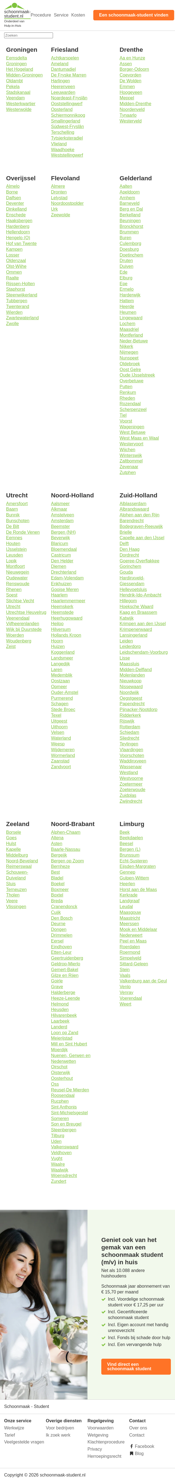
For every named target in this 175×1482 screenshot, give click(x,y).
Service (61, 15)
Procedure (41, 15)
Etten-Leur (61, 952)
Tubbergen (16, 300)
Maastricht (130, 918)
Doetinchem (131, 255)
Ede (123, 272)
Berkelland (130, 215)
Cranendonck (64, 906)
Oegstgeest (131, 698)
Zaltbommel (131, 461)
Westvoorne (131, 778)
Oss (55, 1084)
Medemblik (61, 675)
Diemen (58, 566)
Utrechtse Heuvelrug (26, 612)
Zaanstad (60, 761)
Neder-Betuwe (134, 341)
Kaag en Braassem (138, 612)
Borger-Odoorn (134, 69)
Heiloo (57, 623)
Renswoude (18, 583)
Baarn (12, 509)
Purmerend (62, 698)
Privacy (95, 1449)
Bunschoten (18, 520)
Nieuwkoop (130, 681)
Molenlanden (132, 675)
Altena (57, 837)
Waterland (61, 738)
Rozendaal (130, 403)
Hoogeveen (131, 92)
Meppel (127, 98)
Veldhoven (61, 1152)
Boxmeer (60, 889)
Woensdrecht (64, 1175)
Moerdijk (59, 1049)
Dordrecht (129, 555)
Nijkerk (126, 346)
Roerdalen (130, 946)
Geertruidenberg (67, 958)
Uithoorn (59, 726)
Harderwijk (130, 295)
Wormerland (63, 755)
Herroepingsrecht (104, 1456)
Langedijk (60, 663)
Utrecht (13, 606)
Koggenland (63, 652)
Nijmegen (129, 352)
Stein (124, 969)
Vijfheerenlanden (22, 623)
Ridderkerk (130, 715)
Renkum (128, 392)
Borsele (13, 832)
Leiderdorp (130, 646)
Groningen (16, 63)
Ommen (14, 272)
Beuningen (130, 220)
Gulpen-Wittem (134, 878)
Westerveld (131, 121)
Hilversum (61, 629)
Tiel (123, 415)
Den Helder (62, 561)
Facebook (144, 1446)
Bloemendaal (64, 549)
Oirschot (59, 1066)
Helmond (60, 1004)
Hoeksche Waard (136, 606)
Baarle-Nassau (65, 849)
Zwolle (12, 323)
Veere (12, 900)
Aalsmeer (60, 503)
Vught (56, 1158)
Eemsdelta (16, 58)
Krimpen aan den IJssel (143, 623)
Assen (126, 63)
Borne (12, 192)
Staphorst (15, 289)
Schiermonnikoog (68, 115)
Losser (12, 255)
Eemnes (14, 537)
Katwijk (127, 618)
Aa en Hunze (132, 58)
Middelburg (17, 855)
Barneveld (129, 203)
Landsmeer (62, 658)
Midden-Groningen (24, 75)
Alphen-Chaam (66, 832)
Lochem (127, 323)
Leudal (126, 906)
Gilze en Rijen (65, 975)
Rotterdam (130, 726)
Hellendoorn (18, 232)
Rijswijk (127, 721)
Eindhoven (61, 946)
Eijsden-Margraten (138, 866)
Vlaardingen (131, 749)
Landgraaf (129, 900)
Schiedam (129, 732)
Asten (56, 843)
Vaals (125, 975)
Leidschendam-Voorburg (144, 652)
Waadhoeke (63, 149)
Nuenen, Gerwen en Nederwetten (71, 1058)
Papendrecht (132, 703)
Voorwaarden (100, 1428)
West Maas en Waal (139, 438)
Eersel (57, 941)
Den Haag (129, 549)
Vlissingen (16, 906)
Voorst (126, 421)
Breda (57, 900)
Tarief (9, 1435)
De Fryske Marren (68, 75)
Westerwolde (18, 109)
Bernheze (60, 866)
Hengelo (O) (18, 237)
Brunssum (129, 855)
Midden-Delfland (136, 669)
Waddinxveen (133, 761)
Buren (125, 237)
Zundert (58, 1181)
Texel (56, 715)
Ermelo (127, 289)
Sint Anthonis (64, 1107)
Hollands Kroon (66, 635)
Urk (54, 209)
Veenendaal (18, 618)
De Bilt (12, 526)
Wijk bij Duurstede (24, 629)
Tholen (13, 895)
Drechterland (63, 572)
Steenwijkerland (21, 295)
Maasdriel (129, 329)
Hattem (127, 300)
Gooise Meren (65, 589)
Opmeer (59, 686)
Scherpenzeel (133, 409)
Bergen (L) (130, 849)
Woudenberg (18, 641)
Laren (56, 669)
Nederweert (131, 935)
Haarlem (59, 595)
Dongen (59, 929)
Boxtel (57, 895)
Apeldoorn (130, 192)
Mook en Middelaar (138, 929)
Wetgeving (98, 1435)
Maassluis (129, 663)
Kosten (78, 15)
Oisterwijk (60, 1072)
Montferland (131, 335)
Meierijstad (61, 1038)
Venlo (125, 986)
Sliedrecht (129, 738)
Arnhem (127, 197)
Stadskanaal (18, 92)
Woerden (15, 635)
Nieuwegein (17, 572)
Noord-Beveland (22, 861)
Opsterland (62, 109)
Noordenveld (132, 109)
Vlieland (59, 143)
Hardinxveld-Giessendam (132, 581)
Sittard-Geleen (134, 963)
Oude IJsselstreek (137, 375)
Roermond (130, 952)
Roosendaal (63, 1095)
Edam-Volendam (67, 578)
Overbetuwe (131, 380)
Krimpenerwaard (136, 629)
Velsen (57, 732)
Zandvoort (61, 766)
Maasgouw (130, 912)
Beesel (126, 843)
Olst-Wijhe (16, 266)
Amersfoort (17, 503)
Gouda (126, 572)
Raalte (12, 278)
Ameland (59, 63)
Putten (126, 386)
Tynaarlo (128, 115)
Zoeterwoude (132, 789)
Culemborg (130, 243)
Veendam (15, 98)
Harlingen (60, 80)
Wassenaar (131, 766)
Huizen (58, 646)
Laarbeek (60, 1021)
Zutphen (128, 472)
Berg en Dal (131, 209)
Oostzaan (60, 681)
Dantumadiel (63, 69)
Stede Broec (63, 709)
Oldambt (14, 80)
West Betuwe (132, 432)
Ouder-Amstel (64, 692)
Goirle (57, 981)
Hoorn (57, 641)
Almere (58, 186)
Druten (126, 260)
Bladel (57, 878)
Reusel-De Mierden (70, 1090)
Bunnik (13, 515)
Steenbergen (63, 1129)
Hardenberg (18, 226)
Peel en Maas (133, 941)
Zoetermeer (131, 784)
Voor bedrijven (60, 1428)
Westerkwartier (20, 103)
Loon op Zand (64, 1032)
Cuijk (56, 912)
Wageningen (132, 426)
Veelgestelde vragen (24, 1442)
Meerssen (129, 923)
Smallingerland (65, 121)
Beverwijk (60, 537)
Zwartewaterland (22, 317)
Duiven (126, 266)
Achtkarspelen (65, 58)
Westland (129, 772)
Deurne (58, 923)
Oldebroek (130, 363)
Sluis (11, 883)
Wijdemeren (63, 749)
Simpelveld (130, 958)
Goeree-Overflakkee (139, 561)
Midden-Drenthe (135, 103)
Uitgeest (59, 721)
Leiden (126, 641)
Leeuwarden (63, 92)
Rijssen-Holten (20, 283)
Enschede (16, 215)
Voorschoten (132, 755)
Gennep (127, 872)
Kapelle (13, 849)
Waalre (58, 1164)
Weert (125, 1004)
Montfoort (15, 566)
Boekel (58, 883)
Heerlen (127, 883)
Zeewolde (60, 215)
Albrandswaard (134, 509)
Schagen (59, 703)
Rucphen (60, 1101)
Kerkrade (128, 895)
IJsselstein (16, 549)
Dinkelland (16, 209)
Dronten (59, 192)
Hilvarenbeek (64, 1015)
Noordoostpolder (67, 203)
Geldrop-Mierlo (65, 963)
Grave (57, 986)
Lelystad (59, 197)
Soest (11, 595)
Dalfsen (13, 197)
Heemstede (62, 612)
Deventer (15, 203)
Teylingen (129, 744)
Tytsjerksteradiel (67, 138)
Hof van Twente (21, 243)
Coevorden (130, 75)
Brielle (126, 532)
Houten (13, 543)
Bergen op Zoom (67, 861)
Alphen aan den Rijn (139, 515)
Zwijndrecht (131, 801)
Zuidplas (128, 795)
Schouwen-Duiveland (17, 875)
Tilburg (57, 1135)
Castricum (61, 555)
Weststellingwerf (67, 155)
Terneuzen (16, 889)
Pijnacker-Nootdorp (138, 709)
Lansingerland (133, 635)
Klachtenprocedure (106, 1442)
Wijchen (127, 449)
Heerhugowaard (67, 618)
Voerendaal (131, 998)
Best (55, 872)
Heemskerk (62, 606)
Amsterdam (62, 520)
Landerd (59, 1027)
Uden (56, 1141)
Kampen (14, 249)
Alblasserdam (133, 503)
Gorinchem (130, 566)
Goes (11, 837)
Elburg (126, 278)
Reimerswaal (18, 866)
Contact (136, 1435)
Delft (124, 543)
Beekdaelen (131, 837)
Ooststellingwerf (67, 103)
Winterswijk (131, 455)
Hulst (11, 843)
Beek (124, 832)
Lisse (125, 658)
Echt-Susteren (133, 861)
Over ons (138, 1428)
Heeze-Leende (65, 998)
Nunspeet (129, 358)
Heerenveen (63, 86)
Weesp (58, 744)
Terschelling (62, 132)
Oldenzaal (16, 260)
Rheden (127, 398)
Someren (60, 1118)
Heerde (127, 306)
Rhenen (14, 589)
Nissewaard (131, 686)
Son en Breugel (66, 1124)
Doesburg (129, 249)
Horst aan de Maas (138, 889)
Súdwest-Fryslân (67, 126)
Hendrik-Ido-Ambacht (140, 595)
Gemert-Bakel (64, 969)
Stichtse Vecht (20, 600)
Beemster (60, 526)
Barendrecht (132, 520)
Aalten (126, 186)
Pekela (13, 86)
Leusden (14, 555)
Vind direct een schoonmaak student (129, 1366)
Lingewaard (131, 317)
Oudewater (17, 578)
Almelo (13, 186)
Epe (123, 283)
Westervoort (131, 444)
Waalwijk (59, 1170)
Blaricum (59, 543)
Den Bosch (62, 918)
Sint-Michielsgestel (69, 1112)
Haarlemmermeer (68, 600)
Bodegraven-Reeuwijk (141, 526)
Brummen (129, 232)
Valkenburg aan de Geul (143, 981)
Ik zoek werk (58, 1435)
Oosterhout (62, 1078)
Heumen (128, 312)
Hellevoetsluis (133, 589)
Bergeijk (59, 855)
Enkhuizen (61, 583)
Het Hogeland (19, 69)
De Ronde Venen (23, 532)
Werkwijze (14, 1428)
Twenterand (17, 306)
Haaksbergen (19, 220)
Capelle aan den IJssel (142, 537)
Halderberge (63, 992)
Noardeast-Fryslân (69, 98)
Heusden (60, 1009)
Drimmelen (61, 935)
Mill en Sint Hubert (69, 1044)
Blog (139, 1453)
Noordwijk (129, 692)
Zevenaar (129, 466)
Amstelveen (62, 515)
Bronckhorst (131, 226)
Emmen (127, 86)
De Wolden (130, 80)
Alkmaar (59, 509)
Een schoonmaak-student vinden (133, 15)
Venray (126, 992)
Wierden (14, 312)
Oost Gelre (130, 369)
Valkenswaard (64, 1147)
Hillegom (128, 600)
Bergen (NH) (63, 532)
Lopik (11, 561)
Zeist (11, 646)
